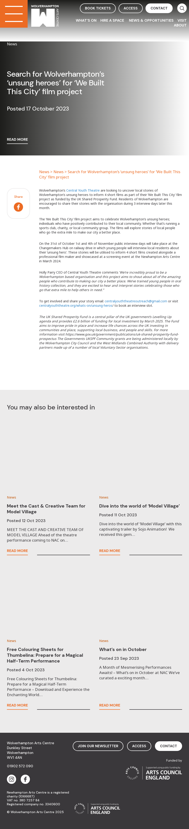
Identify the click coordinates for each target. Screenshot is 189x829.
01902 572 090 (20, 766)
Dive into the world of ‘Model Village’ (139, 506)
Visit (182, 20)
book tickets (98, 8)
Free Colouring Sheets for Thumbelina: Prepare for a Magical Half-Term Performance (45, 655)
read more (17, 140)
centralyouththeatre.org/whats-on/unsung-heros (75, 305)
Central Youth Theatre (83, 190)
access (131, 8)
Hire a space (112, 20)
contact (159, 8)
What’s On (86, 20)
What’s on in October (123, 649)
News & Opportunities (151, 20)
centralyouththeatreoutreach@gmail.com (136, 301)
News (44, 171)
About (180, 25)
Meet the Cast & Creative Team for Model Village (46, 509)
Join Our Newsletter (98, 746)
